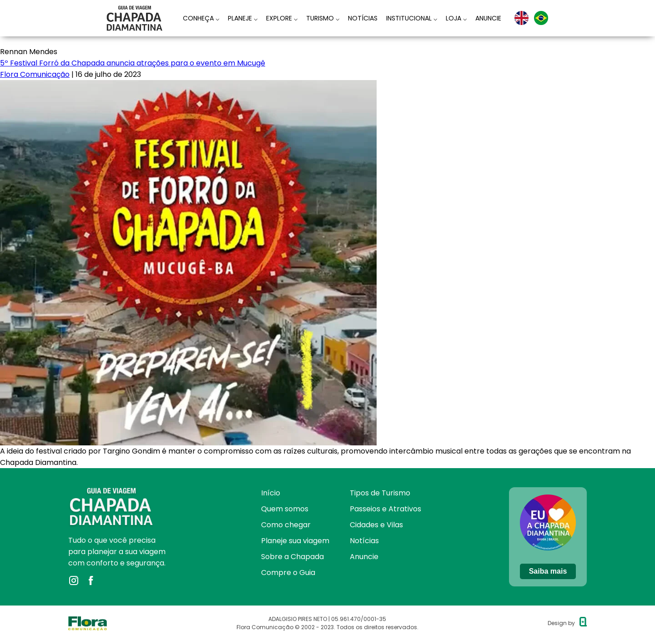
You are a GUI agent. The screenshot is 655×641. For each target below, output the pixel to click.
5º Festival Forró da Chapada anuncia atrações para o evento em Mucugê (132, 63)
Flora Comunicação (35, 74)
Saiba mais (548, 571)
